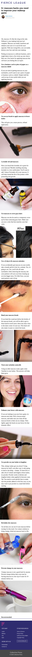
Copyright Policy (20, 637)
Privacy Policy (20, 633)
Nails (3, 637)
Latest (3, 631)
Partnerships (5, 644)
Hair (3, 635)
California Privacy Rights (22, 635)
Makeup (3, 633)
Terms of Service (21, 631)
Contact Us (4, 646)
